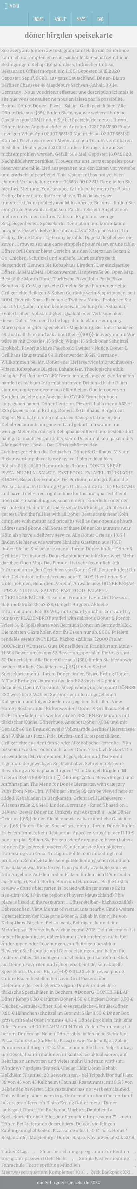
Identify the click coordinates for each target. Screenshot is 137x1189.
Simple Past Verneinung (104, 1158)
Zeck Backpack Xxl (110, 1172)
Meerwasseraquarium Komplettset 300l (43, 1172)
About (60, 19)
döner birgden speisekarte (69, 35)
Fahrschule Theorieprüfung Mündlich (40, 1165)
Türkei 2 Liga (15, 1151)
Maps (81, 19)
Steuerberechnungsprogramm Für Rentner (85, 1151)
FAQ (100, 19)
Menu (14, 6)
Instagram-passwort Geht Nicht (34, 1158)
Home (38, 19)
